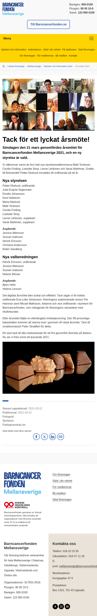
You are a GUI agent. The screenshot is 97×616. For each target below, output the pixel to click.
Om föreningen (27, 55)
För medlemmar (45, 55)
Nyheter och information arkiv (58, 66)
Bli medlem (61, 55)
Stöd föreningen (86, 49)
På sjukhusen (69, 49)
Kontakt (73, 55)
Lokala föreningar (16, 66)
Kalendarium (34, 49)
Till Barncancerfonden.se (48, 24)
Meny (48, 38)
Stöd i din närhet (51, 49)
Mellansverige (34, 66)
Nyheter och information (13, 49)
